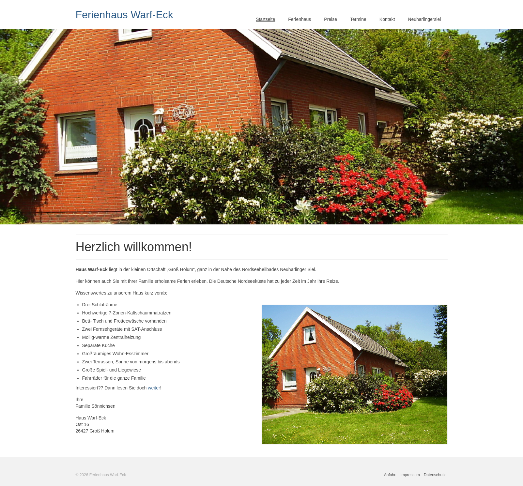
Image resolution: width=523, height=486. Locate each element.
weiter (154, 387)
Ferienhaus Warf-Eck (124, 15)
